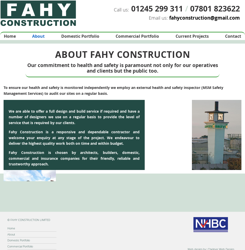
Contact (233, 36)
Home (10, 36)
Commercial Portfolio (137, 36)
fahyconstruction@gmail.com (204, 18)
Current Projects (192, 36)
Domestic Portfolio (80, 36)
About (38, 36)
